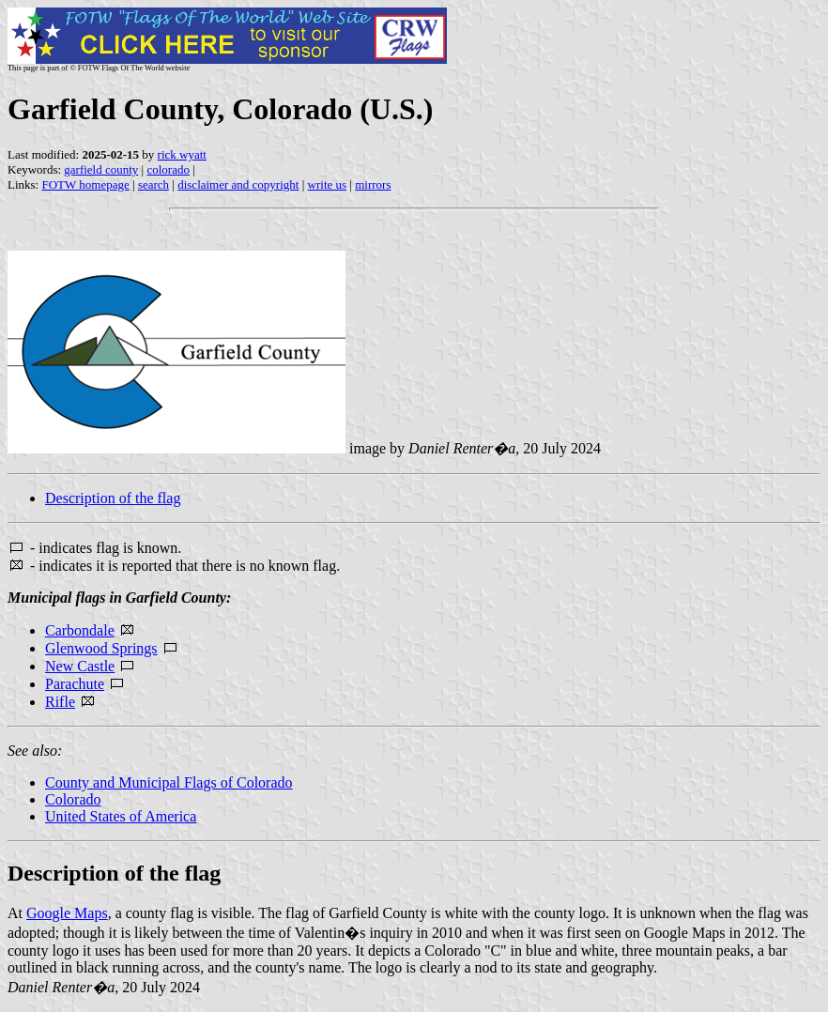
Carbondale (80, 630)
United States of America (120, 816)
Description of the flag (112, 498)
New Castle (80, 666)
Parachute (74, 684)
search (153, 184)
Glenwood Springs (101, 648)
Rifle (60, 702)
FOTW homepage (85, 184)
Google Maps (67, 913)
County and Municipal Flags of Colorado (169, 782)
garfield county (101, 169)
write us (327, 184)
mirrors (373, 184)
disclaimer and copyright (238, 184)
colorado (167, 169)
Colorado (73, 799)
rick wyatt (182, 154)
